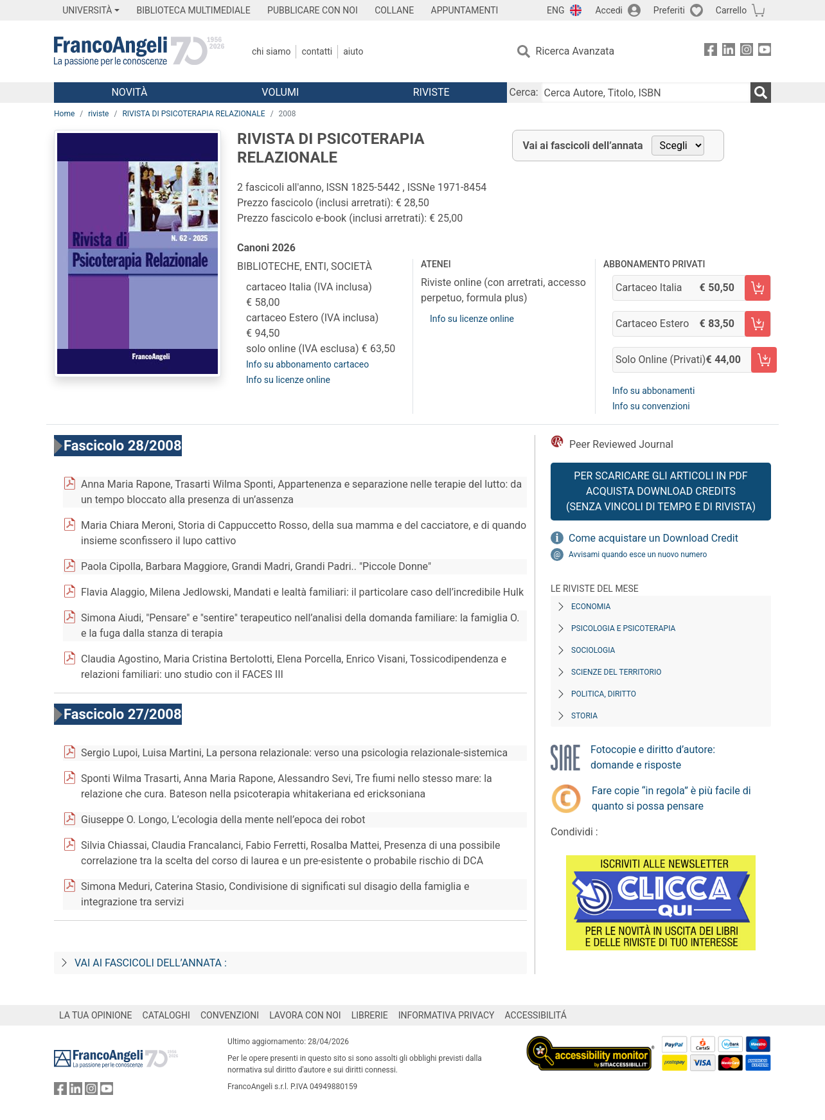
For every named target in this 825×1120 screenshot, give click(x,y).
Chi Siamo (271, 51)
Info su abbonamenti (653, 391)
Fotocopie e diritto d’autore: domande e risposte (652, 757)
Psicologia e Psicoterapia (623, 628)
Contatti (316, 51)
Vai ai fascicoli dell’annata (583, 145)
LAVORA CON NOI (305, 1015)
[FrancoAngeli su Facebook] (710, 51)
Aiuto (353, 51)
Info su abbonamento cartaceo (307, 364)
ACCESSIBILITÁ (536, 1015)
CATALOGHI (166, 1015)
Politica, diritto (603, 693)
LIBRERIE (369, 1015)
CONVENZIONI (229, 1015)
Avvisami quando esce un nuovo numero (638, 554)
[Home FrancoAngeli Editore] (139, 51)
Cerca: (524, 92)
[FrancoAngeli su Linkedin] (728, 51)
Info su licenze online (288, 380)
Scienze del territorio (616, 672)
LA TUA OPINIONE (95, 1015)
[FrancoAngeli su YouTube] (764, 51)
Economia (590, 606)
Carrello (731, 10)
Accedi (609, 10)
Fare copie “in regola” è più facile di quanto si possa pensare (671, 798)
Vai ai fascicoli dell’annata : (151, 963)
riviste (98, 113)
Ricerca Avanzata (575, 51)
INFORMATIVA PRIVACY (446, 1015)
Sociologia (593, 650)
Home (64, 113)
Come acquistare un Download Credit (653, 538)
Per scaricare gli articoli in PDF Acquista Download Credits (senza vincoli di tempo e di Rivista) (661, 491)
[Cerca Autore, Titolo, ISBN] (645, 92)
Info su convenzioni (651, 406)
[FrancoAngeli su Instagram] (746, 51)
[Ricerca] (760, 92)
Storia (584, 715)
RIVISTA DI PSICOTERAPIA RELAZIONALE (193, 113)
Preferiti (669, 10)
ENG (555, 10)
